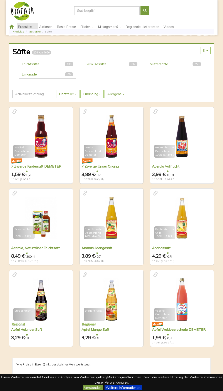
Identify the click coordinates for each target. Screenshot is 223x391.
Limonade (47, 74)
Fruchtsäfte (47, 64)
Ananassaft (161, 248)
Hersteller (68, 94)
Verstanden (92, 388)
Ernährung (92, 94)
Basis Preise (66, 27)
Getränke (35, 31)
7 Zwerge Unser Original (100, 166)
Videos (169, 27)
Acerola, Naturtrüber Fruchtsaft (35, 248)
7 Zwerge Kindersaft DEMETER (36, 166)
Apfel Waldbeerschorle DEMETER (179, 329)
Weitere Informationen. (123, 388)
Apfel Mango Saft (95, 329)
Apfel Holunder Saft (26, 329)
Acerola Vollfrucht (165, 166)
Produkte (18, 31)
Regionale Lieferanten (142, 27)
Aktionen (45, 27)
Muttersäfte (175, 64)
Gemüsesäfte (111, 64)
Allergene (115, 94)
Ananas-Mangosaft (96, 248)
